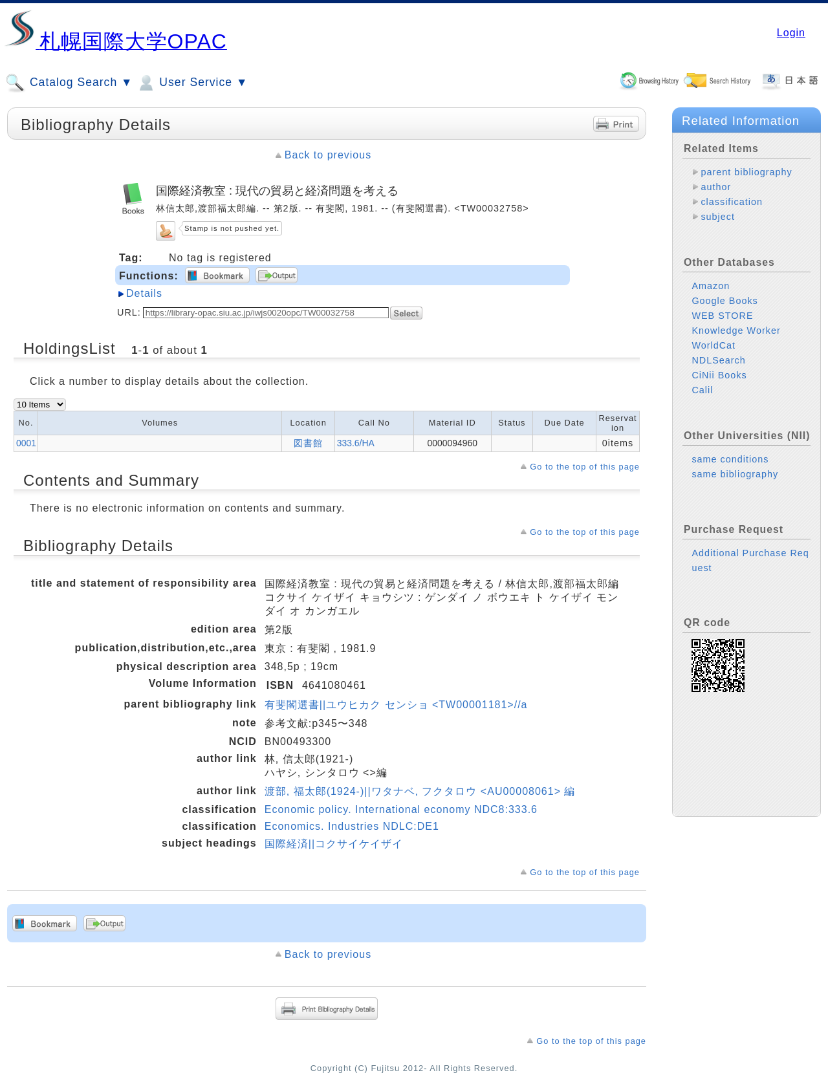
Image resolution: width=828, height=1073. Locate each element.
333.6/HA (356, 443)
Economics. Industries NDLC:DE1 (352, 826)
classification (732, 202)
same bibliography (735, 474)
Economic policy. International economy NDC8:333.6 (401, 809)
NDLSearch (718, 360)
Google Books (724, 301)
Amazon (711, 286)
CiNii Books (719, 375)
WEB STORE (722, 315)
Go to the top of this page (585, 466)
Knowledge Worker (736, 330)
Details (144, 293)
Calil (702, 390)
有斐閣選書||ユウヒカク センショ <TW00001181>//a (396, 704)
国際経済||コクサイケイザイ (334, 843)
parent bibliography (746, 172)
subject (718, 216)
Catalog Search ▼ (69, 82)
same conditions (730, 459)
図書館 (308, 443)
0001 (26, 443)
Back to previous (328, 154)
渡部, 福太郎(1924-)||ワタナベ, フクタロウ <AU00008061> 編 (420, 791)
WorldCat (713, 345)
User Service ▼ (192, 82)
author (716, 187)
